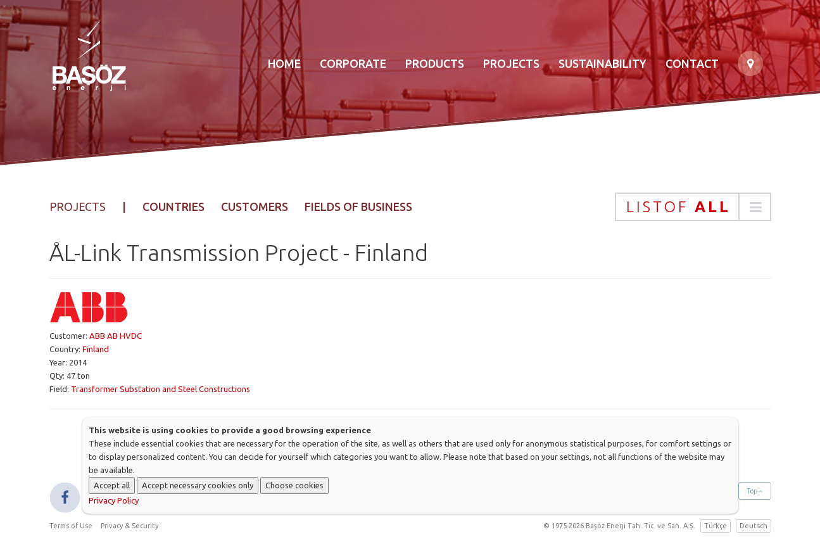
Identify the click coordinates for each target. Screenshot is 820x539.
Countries (173, 206)
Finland (95, 349)
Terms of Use (70, 525)
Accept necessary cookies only (197, 485)
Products (434, 63)
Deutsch (753, 525)
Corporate (353, 63)
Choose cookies (294, 485)
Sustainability (602, 63)
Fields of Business (358, 206)
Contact (692, 63)
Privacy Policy (114, 500)
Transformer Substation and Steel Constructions (160, 388)
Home (284, 63)
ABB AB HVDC (115, 335)
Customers (254, 206)
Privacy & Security (129, 525)
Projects (511, 63)
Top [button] (755, 491)
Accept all (112, 485)
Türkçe (715, 525)
